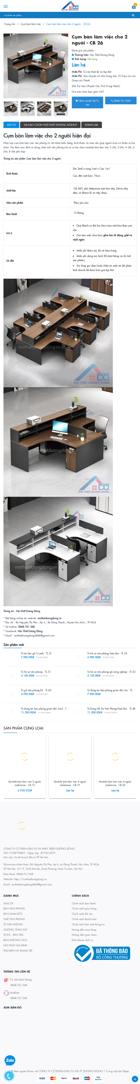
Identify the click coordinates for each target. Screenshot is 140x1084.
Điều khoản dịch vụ (82, 940)
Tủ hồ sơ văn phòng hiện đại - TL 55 (107, 653)
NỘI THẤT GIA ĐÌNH (15, 945)
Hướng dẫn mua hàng (84, 929)
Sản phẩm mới (13, 644)
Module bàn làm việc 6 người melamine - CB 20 (115, 783)
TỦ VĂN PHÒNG (13, 924)
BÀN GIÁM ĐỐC (13, 913)
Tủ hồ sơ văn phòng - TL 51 (36, 671)
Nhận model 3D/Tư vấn (87, 102)
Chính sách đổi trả (82, 913)
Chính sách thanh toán (84, 919)
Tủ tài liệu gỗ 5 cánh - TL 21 (36, 653)
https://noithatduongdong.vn (30, 879)
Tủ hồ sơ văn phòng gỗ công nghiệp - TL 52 (111, 671)
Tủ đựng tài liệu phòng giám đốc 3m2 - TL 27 (46, 708)
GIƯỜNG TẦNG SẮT (15, 929)
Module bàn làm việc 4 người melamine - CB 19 (70, 783)
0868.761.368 (18, 985)
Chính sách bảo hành (84, 903)
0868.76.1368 (121, 100)
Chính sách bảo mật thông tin (88, 924)
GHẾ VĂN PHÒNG (14, 919)
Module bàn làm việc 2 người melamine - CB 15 (24, 783)
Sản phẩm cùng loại (23, 727)
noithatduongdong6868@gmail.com (31, 884)
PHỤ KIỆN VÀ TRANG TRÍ (17, 950)
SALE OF (8, 903)
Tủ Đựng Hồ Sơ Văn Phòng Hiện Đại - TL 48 (111, 708)
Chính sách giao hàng (84, 908)
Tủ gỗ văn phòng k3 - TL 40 (36, 690)
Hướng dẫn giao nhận (84, 934)
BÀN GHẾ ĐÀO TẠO (15, 940)
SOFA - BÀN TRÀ (13, 934)
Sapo (126, 1071)
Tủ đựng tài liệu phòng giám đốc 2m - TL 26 (111, 690)
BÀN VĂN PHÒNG (14, 908)
